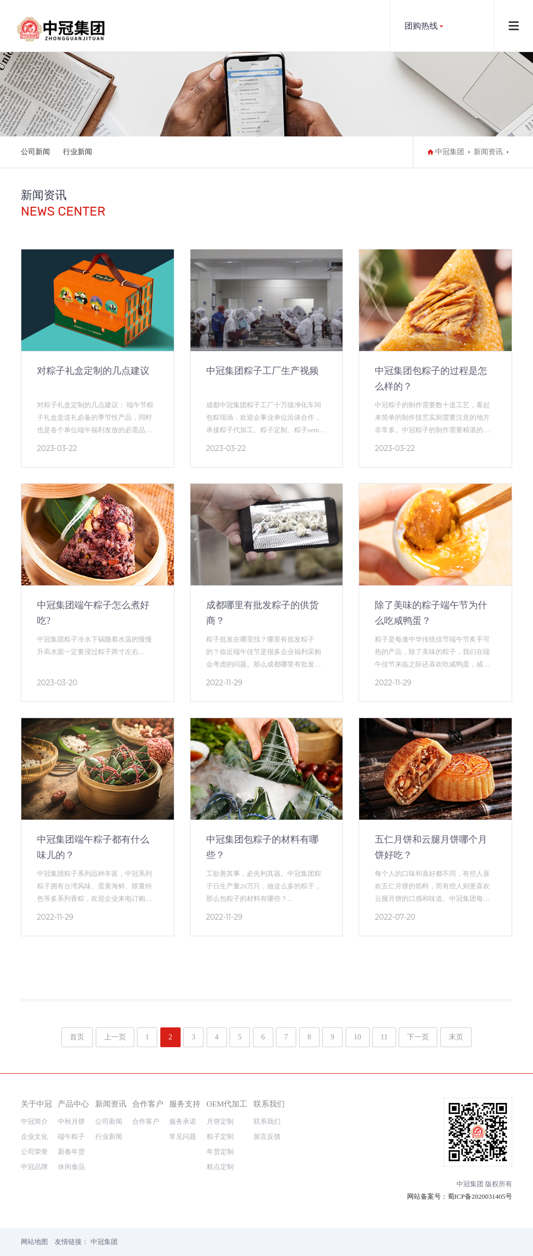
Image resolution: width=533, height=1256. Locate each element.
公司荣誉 (34, 1151)
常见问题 (182, 1136)
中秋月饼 (71, 1121)
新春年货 (71, 1151)
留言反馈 (267, 1136)
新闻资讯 (488, 152)
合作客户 (147, 1103)
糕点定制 (220, 1167)
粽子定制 (220, 1136)
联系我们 (269, 1103)
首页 (77, 1037)
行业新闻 (77, 152)
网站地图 (34, 1242)
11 (383, 1037)
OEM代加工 (227, 1103)
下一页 (418, 1037)
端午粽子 (71, 1136)
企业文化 (34, 1136)
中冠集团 (449, 152)
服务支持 (184, 1103)
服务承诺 (182, 1121)
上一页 (115, 1037)
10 (357, 1037)
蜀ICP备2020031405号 (480, 1196)
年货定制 (220, 1151)
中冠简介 (34, 1121)
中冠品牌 (34, 1167)
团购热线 (421, 25)
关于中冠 (36, 1103)
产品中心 (73, 1103)
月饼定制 (220, 1121)
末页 (456, 1037)
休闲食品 (71, 1167)
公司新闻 (35, 152)
